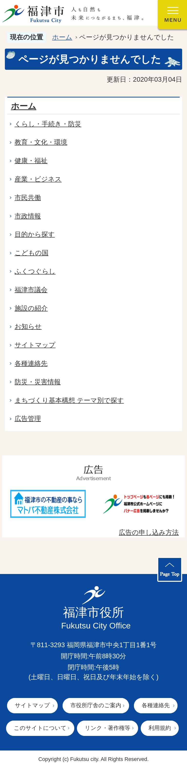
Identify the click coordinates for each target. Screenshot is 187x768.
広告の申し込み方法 (149, 532)
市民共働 (28, 197)
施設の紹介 (31, 308)
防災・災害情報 (38, 382)
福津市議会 (31, 289)
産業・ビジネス (38, 179)
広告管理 (28, 418)
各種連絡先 (31, 363)
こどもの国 (31, 252)
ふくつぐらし (35, 271)
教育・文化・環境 (41, 142)
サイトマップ (35, 345)
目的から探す (35, 234)
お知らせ (28, 326)
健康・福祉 (31, 160)
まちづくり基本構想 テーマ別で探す (69, 400)
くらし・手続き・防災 (48, 124)
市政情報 (28, 216)
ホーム (62, 37)
